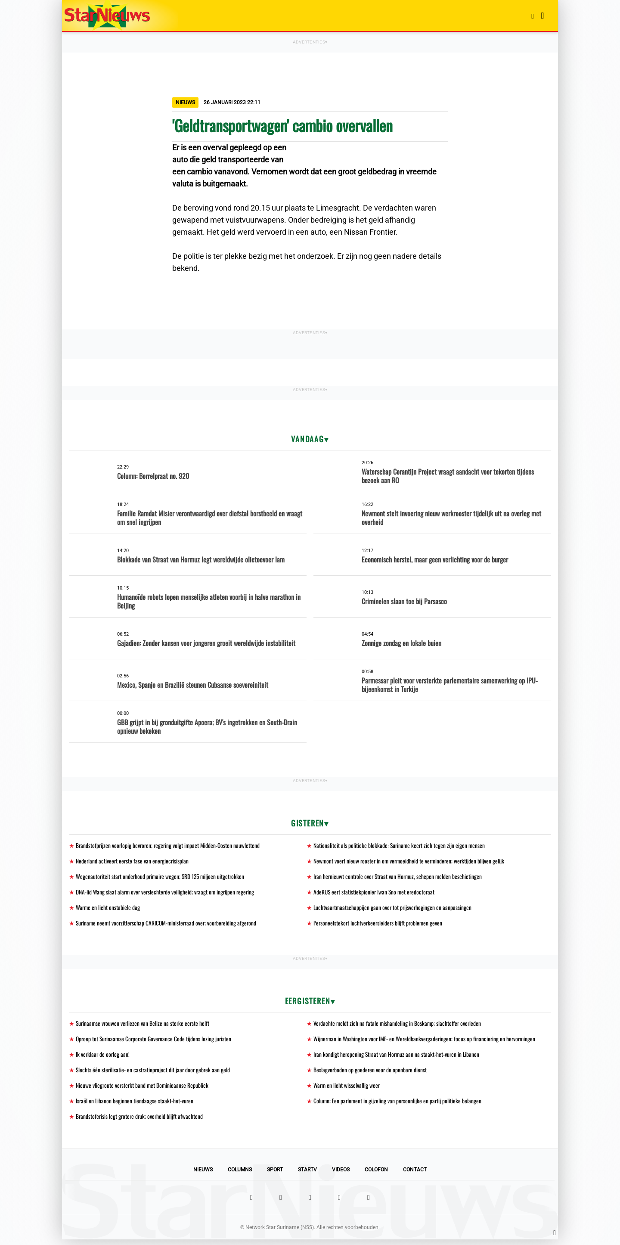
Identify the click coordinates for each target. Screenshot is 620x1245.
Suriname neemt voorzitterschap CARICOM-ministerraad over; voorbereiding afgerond (169, 925)
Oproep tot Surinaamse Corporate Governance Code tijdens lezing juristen (155, 1041)
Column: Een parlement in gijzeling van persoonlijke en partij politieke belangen (398, 1105)
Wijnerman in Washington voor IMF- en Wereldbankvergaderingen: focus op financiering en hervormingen (426, 1041)
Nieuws (203, 1175)
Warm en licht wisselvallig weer (347, 1089)
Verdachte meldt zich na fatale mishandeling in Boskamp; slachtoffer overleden (398, 1026)
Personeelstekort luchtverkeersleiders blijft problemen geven (379, 925)
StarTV (307, 1175)
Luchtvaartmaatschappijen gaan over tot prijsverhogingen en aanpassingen (393, 909)
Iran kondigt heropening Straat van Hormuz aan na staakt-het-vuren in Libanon (398, 1057)
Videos (341, 1175)
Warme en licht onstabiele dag (108, 909)
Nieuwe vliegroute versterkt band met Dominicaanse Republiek (143, 1089)
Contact (415, 1175)
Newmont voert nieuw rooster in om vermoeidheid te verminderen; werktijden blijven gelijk (411, 861)
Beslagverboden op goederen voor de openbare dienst (370, 1073)
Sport (275, 1175)
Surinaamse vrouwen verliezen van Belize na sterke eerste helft (144, 1026)
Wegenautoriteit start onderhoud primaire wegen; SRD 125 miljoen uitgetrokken (162, 877)
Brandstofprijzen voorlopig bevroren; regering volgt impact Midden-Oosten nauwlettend (170, 845)
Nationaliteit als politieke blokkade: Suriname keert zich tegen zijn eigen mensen (400, 845)
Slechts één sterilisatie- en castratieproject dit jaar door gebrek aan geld (154, 1073)
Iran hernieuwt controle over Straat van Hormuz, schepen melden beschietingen (399, 877)
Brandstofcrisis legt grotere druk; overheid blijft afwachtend (140, 1121)
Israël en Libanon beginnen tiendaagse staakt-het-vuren (135, 1105)
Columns (240, 1175)
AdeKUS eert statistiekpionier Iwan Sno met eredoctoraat (375, 893)
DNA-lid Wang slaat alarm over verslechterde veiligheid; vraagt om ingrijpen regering (167, 893)
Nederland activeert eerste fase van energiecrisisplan (133, 861)
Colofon (376, 1175)
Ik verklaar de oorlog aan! (103, 1057)
